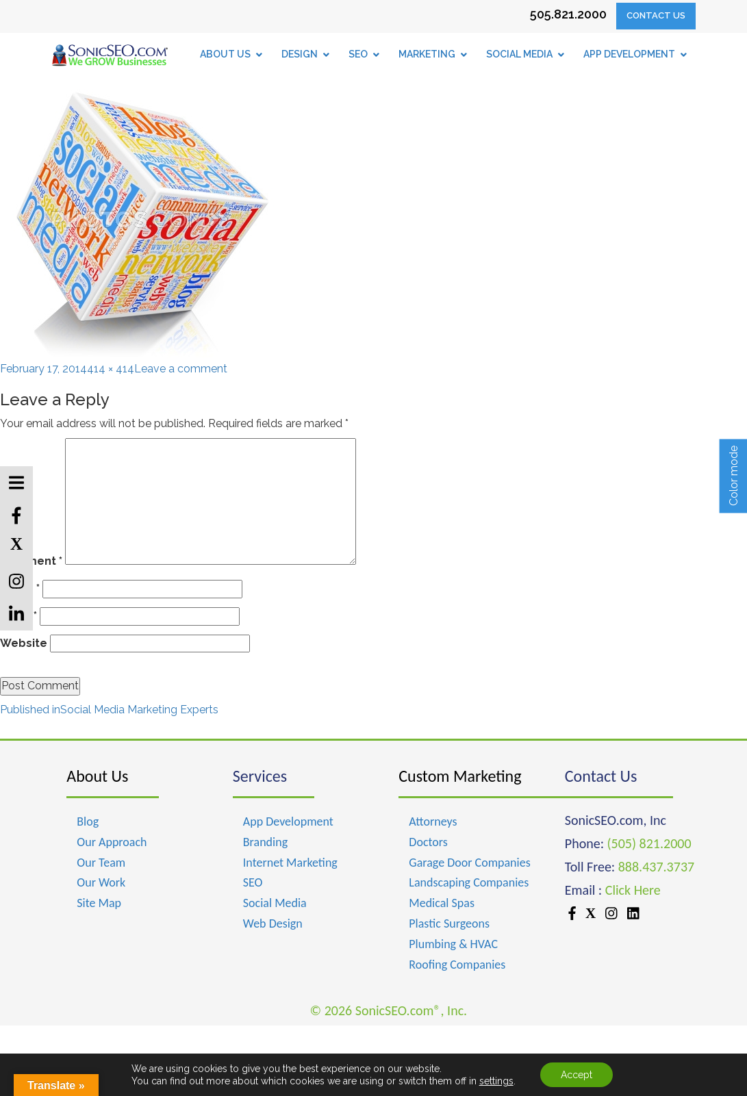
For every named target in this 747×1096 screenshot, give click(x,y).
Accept (576, 1074)
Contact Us (655, 15)
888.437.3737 (656, 866)
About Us (97, 776)
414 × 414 (110, 368)
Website (23, 643)
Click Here (633, 890)
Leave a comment (180, 368)
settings (496, 1080)
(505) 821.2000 (649, 843)
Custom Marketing (459, 776)
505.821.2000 (568, 14)
